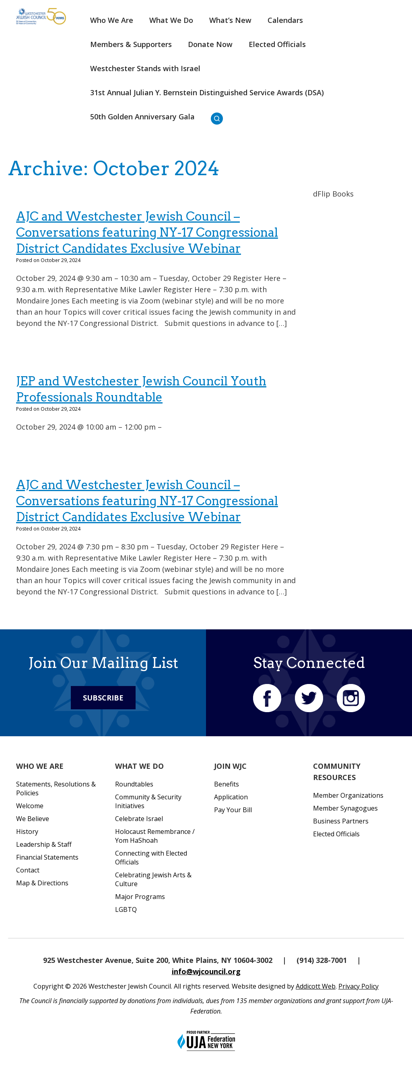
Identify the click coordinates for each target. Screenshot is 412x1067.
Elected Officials (277, 44)
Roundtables (134, 784)
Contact (27, 870)
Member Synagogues (345, 808)
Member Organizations (348, 795)
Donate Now (210, 44)
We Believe (32, 818)
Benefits (226, 784)
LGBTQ (126, 909)
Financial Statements (47, 857)
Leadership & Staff (44, 844)
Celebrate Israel (139, 818)
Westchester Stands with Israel (145, 68)
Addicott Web (316, 986)
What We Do (171, 20)
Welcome (29, 805)
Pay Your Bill (233, 809)
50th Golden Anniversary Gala (142, 116)
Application (231, 797)
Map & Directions (42, 883)
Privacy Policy (358, 986)
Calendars (285, 20)
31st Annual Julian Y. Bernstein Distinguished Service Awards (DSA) (207, 92)
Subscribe (103, 697)
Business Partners (341, 821)
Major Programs (140, 896)
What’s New (230, 20)
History (27, 831)
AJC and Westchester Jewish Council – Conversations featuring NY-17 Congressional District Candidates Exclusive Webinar (147, 232)
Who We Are (111, 20)
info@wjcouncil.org (206, 971)
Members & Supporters (131, 44)
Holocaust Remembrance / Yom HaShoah (155, 836)
